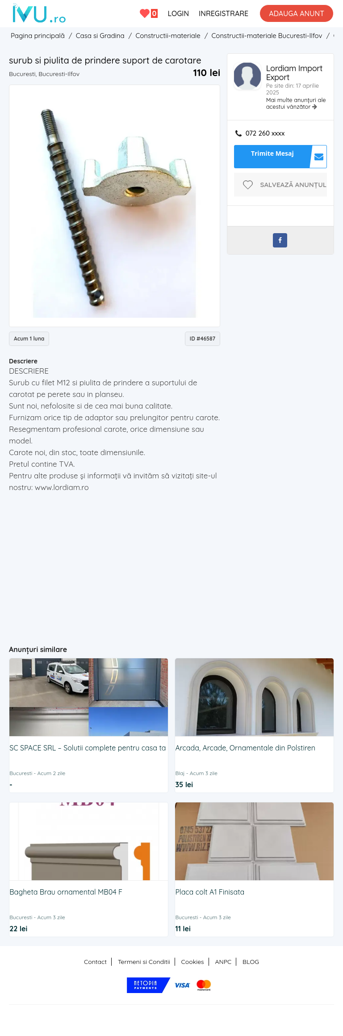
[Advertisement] (176, 564)
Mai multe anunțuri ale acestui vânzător (296, 103)
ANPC (223, 962)
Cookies (192, 962)
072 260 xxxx (265, 133)
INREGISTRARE (223, 13)
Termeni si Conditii (144, 962)
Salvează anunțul (293, 184)
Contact (95, 962)
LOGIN (178, 13)
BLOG (251, 962)
